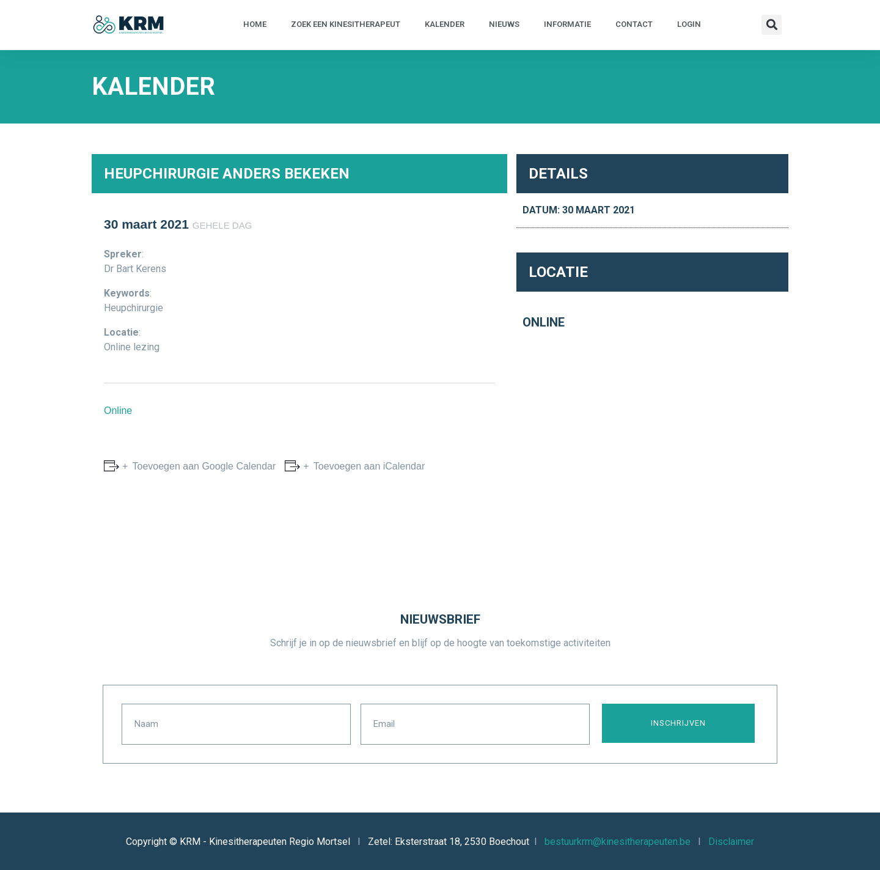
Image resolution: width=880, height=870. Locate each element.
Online (118, 410)
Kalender (444, 24)
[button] (771, 25)
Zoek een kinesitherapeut (345, 24)
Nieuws (504, 24)
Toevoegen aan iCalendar (368, 466)
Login (689, 24)
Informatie (567, 24)
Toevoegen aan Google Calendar (203, 466)
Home (254, 24)
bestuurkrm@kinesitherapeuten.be (617, 840)
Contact (634, 24)
